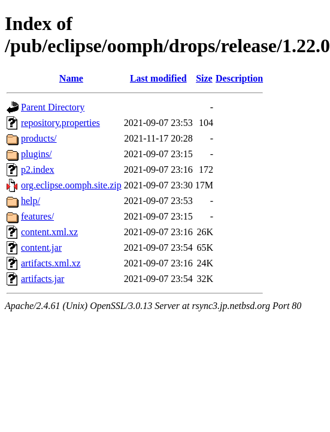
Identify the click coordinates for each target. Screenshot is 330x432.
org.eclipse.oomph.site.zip (71, 185)
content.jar (41, 247)
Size (204, 78)
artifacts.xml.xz (51, 263)
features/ (37, 216)
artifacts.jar (42, 279)
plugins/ (36, 154)
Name (71, 78)
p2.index (38, 169)
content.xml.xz (49, 232)
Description (239, 78)
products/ (39, 138)
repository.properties (60, 123)
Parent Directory (52, 107)
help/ (30, 201)
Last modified (158, 78)
